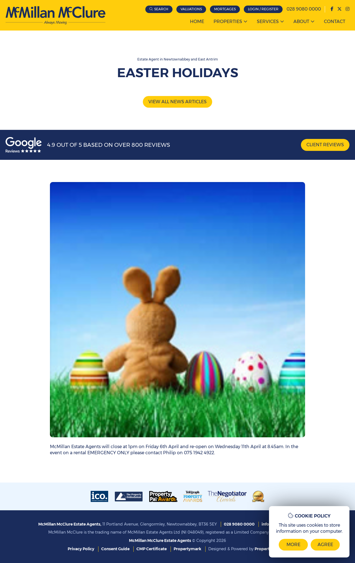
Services (268, 21)
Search (161, 9)
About (301, 21)
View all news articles (177, 101)
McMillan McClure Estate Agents (160, 540)
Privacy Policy (81, 548)
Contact (334, 21)
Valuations (191, 9)
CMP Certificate (151, 548)
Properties (228, 21)
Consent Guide (115, 548)
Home (197, 21)
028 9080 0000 (303, 9)
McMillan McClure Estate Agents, (69, 524)
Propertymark (187, 548)
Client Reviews (325, 144)
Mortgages (225, 9)
